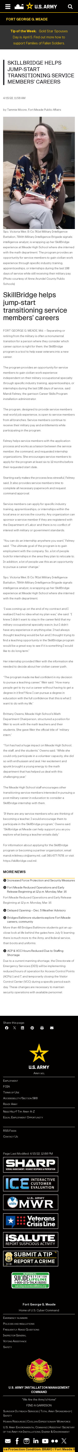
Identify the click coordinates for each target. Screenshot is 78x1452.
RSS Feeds (9, 1131)
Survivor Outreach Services (20, 1411)
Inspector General (14, 1335)
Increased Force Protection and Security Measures (41, 880)
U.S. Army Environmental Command (25, 1427)
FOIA (6, 1086)
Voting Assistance (14, 1341)
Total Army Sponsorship (55, 1411)
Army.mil (39, 1073)
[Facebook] (6, 1028)
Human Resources (14, 1421)
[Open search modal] (70, 6)
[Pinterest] (32, 1028)
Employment (10, 1080)
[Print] (42, 1028)
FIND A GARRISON (39, 1405)
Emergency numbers (15, 1318)
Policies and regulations (18, 1323)
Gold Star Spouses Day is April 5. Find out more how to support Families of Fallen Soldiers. (39, 37)
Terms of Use (11, 1092)
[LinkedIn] (22, 1028)
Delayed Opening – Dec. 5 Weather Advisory (36, 910)
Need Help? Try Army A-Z (19, 1111)
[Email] (51, 1028)
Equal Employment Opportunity (23, 1117)
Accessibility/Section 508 (20, 1098)
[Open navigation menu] (7, 6)
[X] (14, 1028)
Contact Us (10, 1136)
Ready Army (10, 1104)
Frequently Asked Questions (21, 1329)
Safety (7, 1347)
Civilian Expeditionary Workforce (48, 1421)
